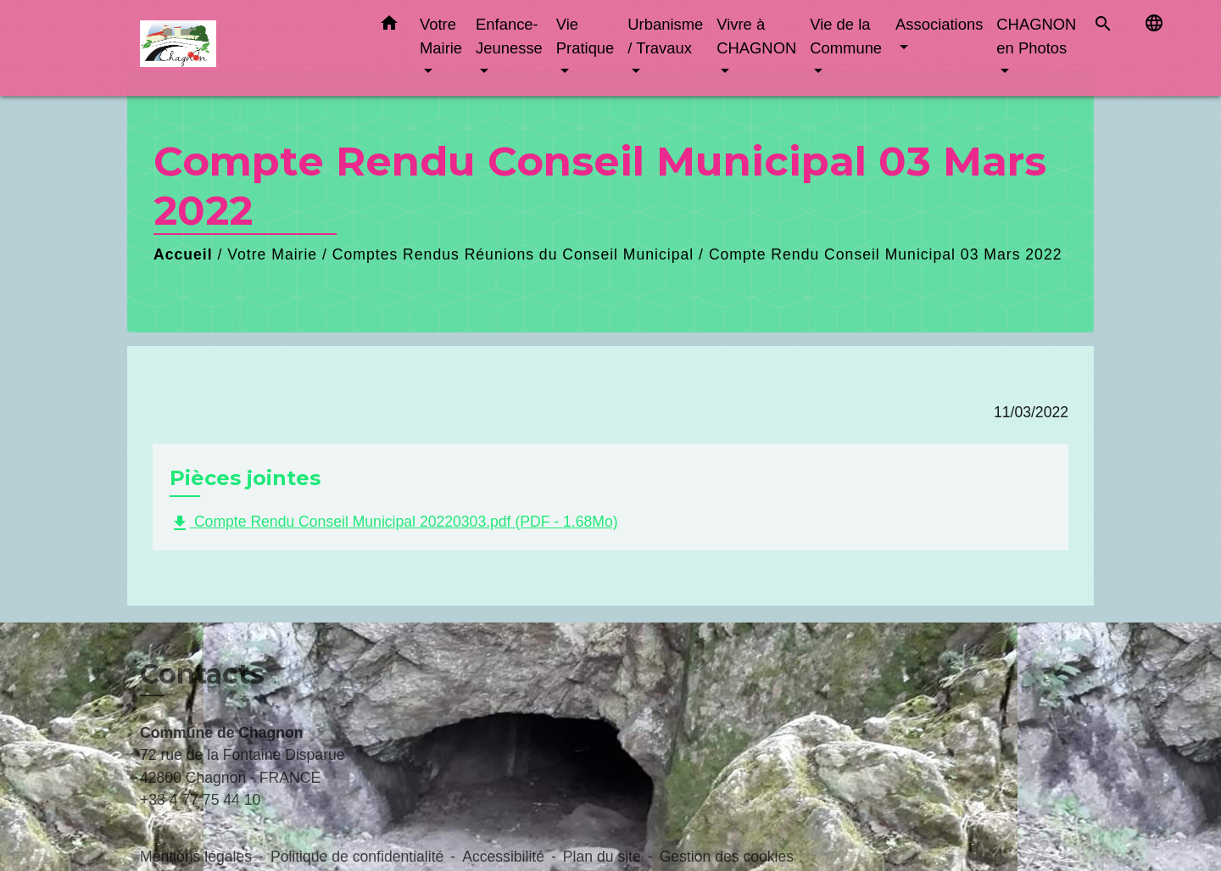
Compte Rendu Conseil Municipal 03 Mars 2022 (885, 254)
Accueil (183, 254)
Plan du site (602, 856)
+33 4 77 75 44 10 (200, 799)
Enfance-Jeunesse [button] (509, 36)
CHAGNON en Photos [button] (1036, 36)
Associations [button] (939, 24)
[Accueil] (246, 48)
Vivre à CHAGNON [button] (756, 36)
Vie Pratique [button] (585, 36)
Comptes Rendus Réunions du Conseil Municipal (513, 254)
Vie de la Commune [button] (846, 36)
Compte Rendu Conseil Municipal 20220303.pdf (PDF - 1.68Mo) (394, 523)
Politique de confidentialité (356, 856)
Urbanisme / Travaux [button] (665, 36)
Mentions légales (196, 856)
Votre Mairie (272, 254)
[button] (389, 26)
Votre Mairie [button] (441, 36)
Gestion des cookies (727, 856)
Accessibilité (503, 856)
